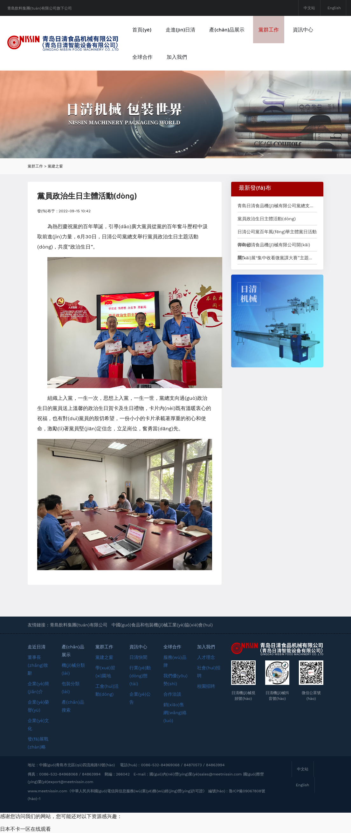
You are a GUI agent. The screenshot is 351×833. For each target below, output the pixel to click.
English (334, 8)
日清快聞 (138, 657)
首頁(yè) (142, 29)
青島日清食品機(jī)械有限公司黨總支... (275, 205)
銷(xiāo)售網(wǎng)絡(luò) (175, 712)
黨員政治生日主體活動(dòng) (266, 218)
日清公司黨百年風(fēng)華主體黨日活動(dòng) (277, 233)
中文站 (309, 8)
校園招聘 (206, 686)
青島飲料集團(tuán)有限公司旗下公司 (39, 8)
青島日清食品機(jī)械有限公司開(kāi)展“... (273, 246)
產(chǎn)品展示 (226, 29)
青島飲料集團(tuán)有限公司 (78, 624)
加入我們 (177, 57)
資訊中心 (303, 29)
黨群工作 (268, 29)
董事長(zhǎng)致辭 (38, 665)
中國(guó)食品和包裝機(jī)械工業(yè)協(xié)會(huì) (162, 624)
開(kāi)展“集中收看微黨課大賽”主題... (274, 257)
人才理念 (206, 657)
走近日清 (36, 646)
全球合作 (142, 57)
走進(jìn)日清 (181, 29)
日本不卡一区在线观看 (25, 829)
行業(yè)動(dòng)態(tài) (140, 675)
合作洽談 (172, 694)
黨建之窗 (55, 166)
